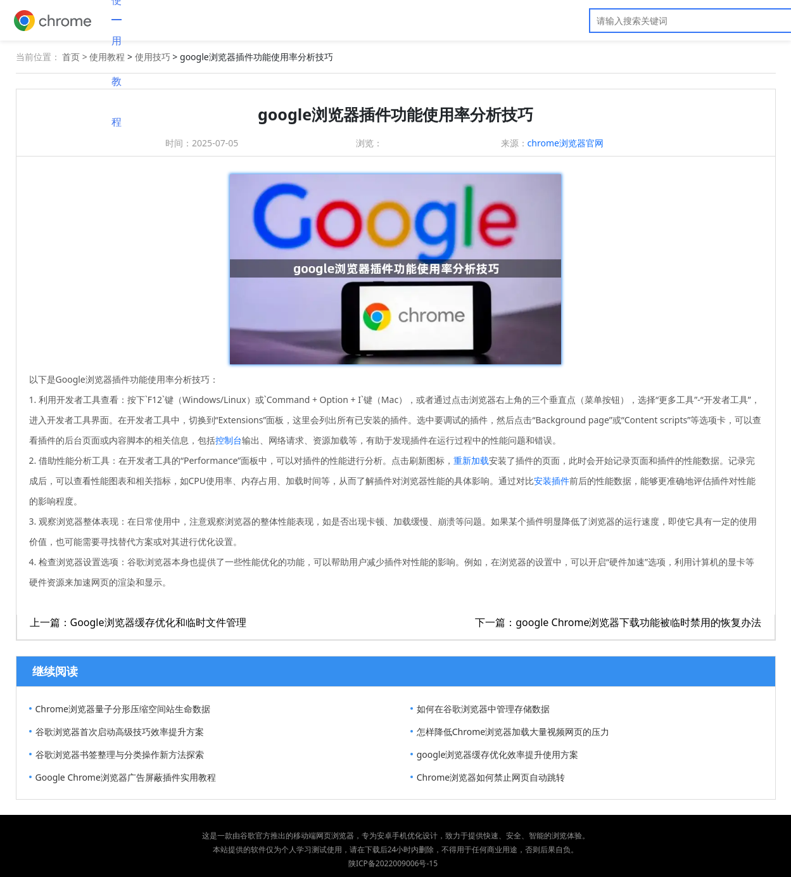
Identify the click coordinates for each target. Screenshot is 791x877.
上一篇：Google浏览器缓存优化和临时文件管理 (138, 622)
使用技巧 (152, 57)
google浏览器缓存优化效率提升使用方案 (498, 754)
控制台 (228, 440)
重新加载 (471, 460)
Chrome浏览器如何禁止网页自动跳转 (491, 777)
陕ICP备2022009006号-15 (393, 863)
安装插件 (551, 481)
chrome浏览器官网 (566, 143)
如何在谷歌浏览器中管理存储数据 (483, 709)
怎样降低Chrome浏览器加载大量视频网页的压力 (513, 732)
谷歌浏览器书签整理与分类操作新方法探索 (119, 754)
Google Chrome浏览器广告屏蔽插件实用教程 (125, 777)
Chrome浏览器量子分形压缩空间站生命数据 (122, 709)
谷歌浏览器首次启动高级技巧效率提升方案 (119, 732)
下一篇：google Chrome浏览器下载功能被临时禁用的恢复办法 (618, 622)
